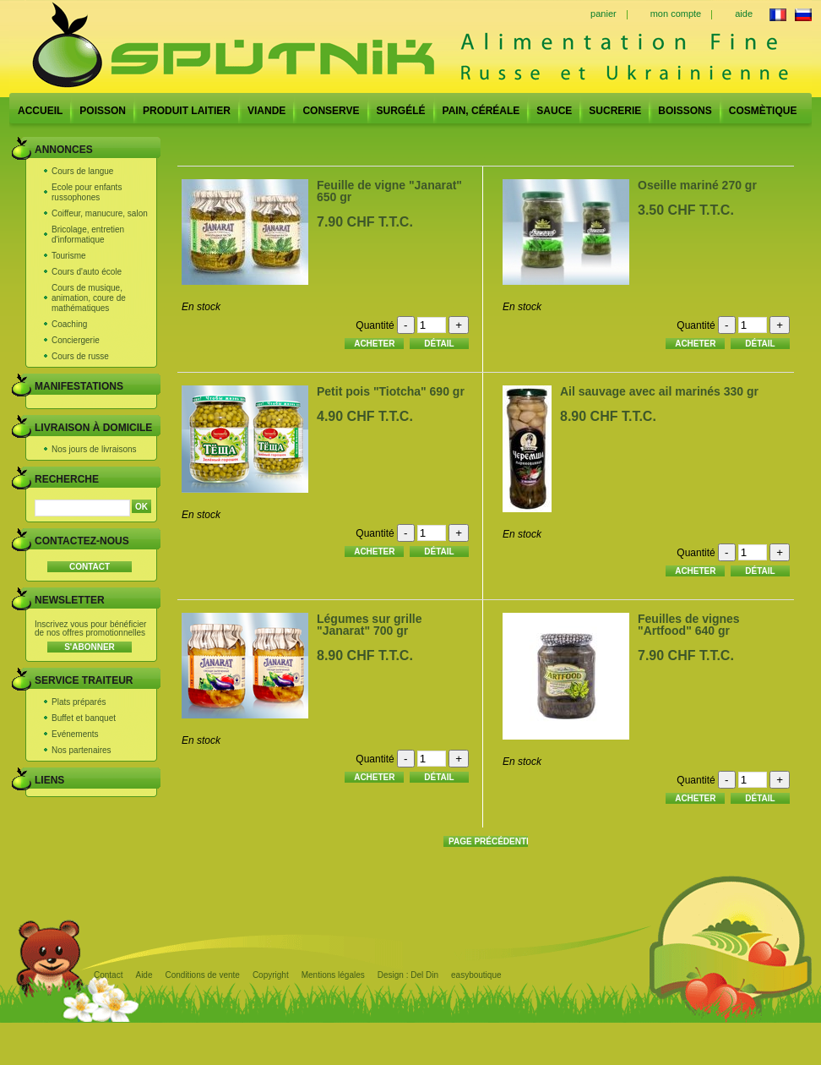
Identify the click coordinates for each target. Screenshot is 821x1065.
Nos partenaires (81, 750)
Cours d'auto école (87, 271)
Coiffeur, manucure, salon (100, 213)
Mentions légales (333, 975)
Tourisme (69, 255)
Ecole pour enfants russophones (87, 192)
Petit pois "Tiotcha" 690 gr (391, 391)
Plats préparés (79, 702)
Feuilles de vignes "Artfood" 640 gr (689, 624)
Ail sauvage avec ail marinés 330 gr (659, 391)
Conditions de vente (202, 975)
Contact (108, 975)
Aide (143, 975)
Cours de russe (80, 356)
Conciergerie (76, 340)
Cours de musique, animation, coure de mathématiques (89, 298)
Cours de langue (82, 171)
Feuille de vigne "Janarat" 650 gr (389, 191)
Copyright (271, 975)
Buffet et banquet (84, 718)
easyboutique (476, 975)
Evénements (75, 734)
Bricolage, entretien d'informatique (88, 234)
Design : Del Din (408, 975)
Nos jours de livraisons (94, 449)
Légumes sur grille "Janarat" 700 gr (369, 624)
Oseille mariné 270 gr (697, 185)
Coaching (69, 324)
